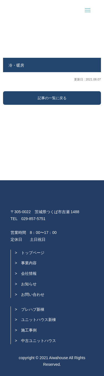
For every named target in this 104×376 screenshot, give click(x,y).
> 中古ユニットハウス (35, 340)
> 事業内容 (26, 263)
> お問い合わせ (29, 294)
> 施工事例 (26, 330)
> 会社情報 (26, 273)
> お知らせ (26, 284)
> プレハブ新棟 (29, 309)
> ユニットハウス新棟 (35, 319)
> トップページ (29, 252)
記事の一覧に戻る (52, 98)
